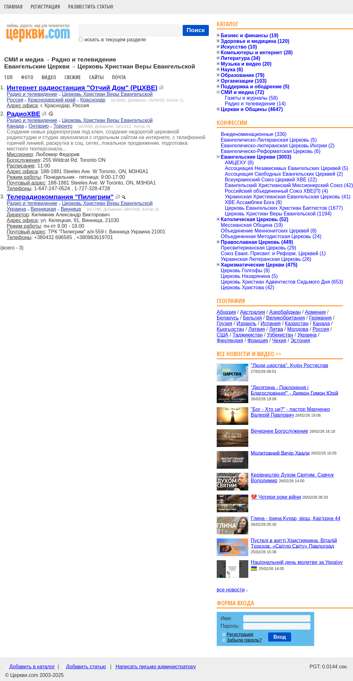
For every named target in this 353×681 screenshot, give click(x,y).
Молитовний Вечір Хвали (280, 452)
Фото (27, 77)
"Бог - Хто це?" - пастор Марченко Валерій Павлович (290, 412)
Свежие (72, 77)
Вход (280, 637)
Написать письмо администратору (155, 666)
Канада (15, 126)
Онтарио (38, 126)
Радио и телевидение (32, 94)
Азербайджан (285, 312)
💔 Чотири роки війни (276, 497)
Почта (119, 77)
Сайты (96, 77)
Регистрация (45, 6)
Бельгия (252, 317)
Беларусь (228, 317)
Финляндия (230, 340)
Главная (13, 6)
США (222, 335)
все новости (231, 589)
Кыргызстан (230, 329)
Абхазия (226, 312)
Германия (320, 317)
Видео (49, 77)
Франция (257, 340)
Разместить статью (90, 6)
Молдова (297, 329)
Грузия (224, 323)
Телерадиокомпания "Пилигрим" (60, 196)
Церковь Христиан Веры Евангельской (107, 94)
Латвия (256, 329)
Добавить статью (86, 666)
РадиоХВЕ (23, 113)
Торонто (62, 126)
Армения (315, 312)
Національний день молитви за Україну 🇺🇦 (297, 565)
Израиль (246, 323)
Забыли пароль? (244, 640)
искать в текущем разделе (112, 39)
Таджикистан (247, 335)
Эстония (300, 340)
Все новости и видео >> (249, 353)
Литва (276, 329)
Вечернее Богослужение (279, 431)
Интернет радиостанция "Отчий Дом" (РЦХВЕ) (82, 87)
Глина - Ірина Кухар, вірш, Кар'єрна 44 (295, 518)
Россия (15, 100)
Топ (8, 77)
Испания (271, 323)
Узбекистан (280, 335)
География (231, 300)
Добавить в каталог (32, 666)
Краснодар (92, 100)
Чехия (279, 340)
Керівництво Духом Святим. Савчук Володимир (292, 477)
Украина (16, 209)
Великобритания (285, 317)
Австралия (252, 312)
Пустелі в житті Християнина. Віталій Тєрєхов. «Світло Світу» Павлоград (294, 543)
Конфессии (232, 122)
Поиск (196, 30)
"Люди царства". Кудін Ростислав (289, 365)
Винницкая (43, 209)
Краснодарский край (52, 100)
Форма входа (235, 603)
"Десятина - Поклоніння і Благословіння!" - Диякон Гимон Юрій (294, 390)
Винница (71, 209)
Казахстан (297, 323)
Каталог (227, 24)
